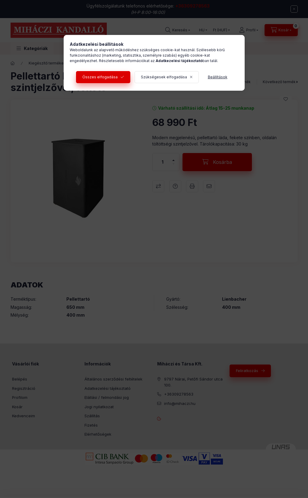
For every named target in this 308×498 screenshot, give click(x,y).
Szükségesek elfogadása (164, 77)
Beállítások (217, 77)
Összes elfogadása (100, 77)
